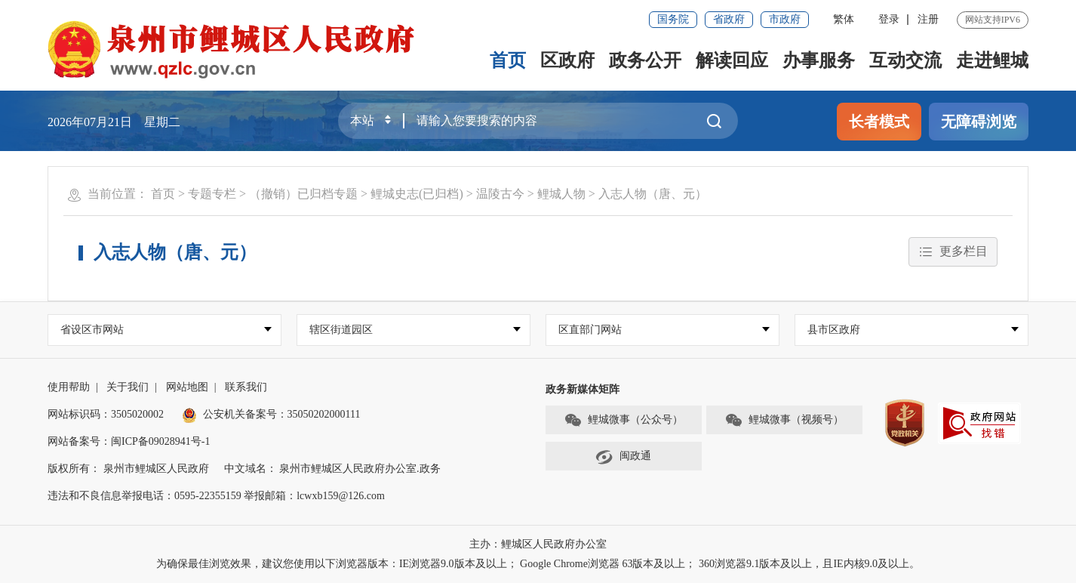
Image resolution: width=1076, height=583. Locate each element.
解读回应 (732, 60)
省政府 (729, 19)
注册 (928, 19)
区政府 (567, 60)
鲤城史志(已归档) (416, 193)
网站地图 (187, 387)
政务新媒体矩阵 (582, 389)
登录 (888, 19)
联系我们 (246, 387)
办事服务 (818, 60)
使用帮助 (69, 387)
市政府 (785, 19)
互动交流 (905, 60)
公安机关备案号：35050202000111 (271, 414)
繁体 (843, 19)
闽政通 (623, 457)
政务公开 (645, 60)
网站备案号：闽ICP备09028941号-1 (129, 441)
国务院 (673, 19)
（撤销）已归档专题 (303, 193)
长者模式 (879, 121)
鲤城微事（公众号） (623, 421)
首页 (508, 60)
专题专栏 (212, 193)
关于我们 (127, 387)
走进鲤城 (992, 60)
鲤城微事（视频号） (784, 421)
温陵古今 (500, 193)
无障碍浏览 (978, 121)
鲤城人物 (561, 193)
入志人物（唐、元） (652, 193)
